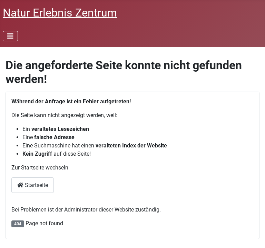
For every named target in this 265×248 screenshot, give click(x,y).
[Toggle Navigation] (10, 36)
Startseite (32, 185)
